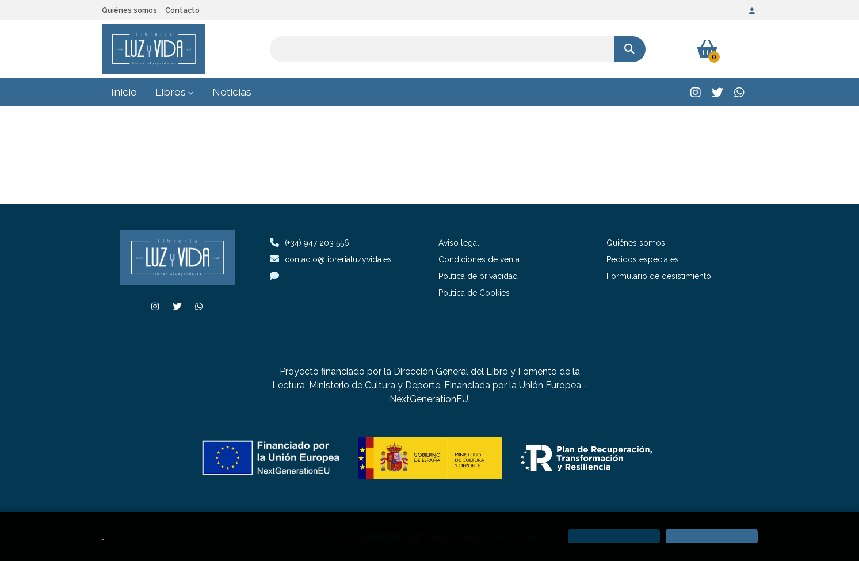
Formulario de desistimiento (658, 276)
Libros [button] (174, 92)
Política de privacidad (478, 276)
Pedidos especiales (642, 259)
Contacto (182, 10)
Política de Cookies (474, 292)
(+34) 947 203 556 (317, 242)
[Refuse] (614, 536)
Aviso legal (458, 242)
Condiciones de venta (479, 259)
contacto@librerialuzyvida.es (331, 259)
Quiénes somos (129, 10)
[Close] (712, 536)
